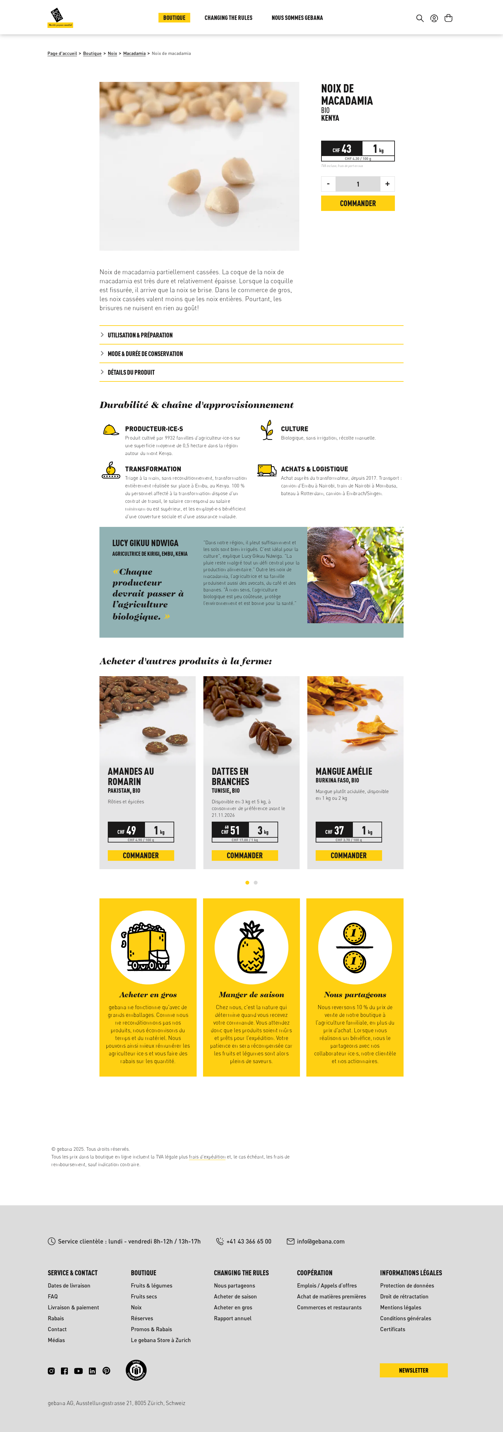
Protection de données (407, 1285)
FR (445, 18)
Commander (358, 246)
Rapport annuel (233, 1318)
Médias (56, 1340)
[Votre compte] (434, 57)
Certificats (392, 1329)
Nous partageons (234, 1285)
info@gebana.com (321, 1241)
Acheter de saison (235, 1296)
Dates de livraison (69, 1285)
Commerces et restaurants (329, 1307)
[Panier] (448, 57)
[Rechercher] (420, 57)
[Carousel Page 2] (256, 926)
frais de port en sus (350, 209)
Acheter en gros (233, 1307)
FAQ (53, 1296)
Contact (57, 1329)
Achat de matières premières (331, 1296)
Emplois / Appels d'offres (327, 1285)
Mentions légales (400, 1307)
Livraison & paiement (73, 1307)
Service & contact (73, 1272)
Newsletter (414, 1370)
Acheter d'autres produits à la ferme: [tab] (185, 705)
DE (432, 18)
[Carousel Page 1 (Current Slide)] (247, 926)
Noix (136, 1307)
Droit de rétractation (404, 1296)
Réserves (142, 1318)
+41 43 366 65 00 (248, 1241)
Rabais (56, 1318)
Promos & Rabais (151, 1329)
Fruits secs (144, 1296)
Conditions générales (405, 1318)
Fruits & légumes (151, 1285)
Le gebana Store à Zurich (161, 1340)
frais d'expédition (207, 1157)
